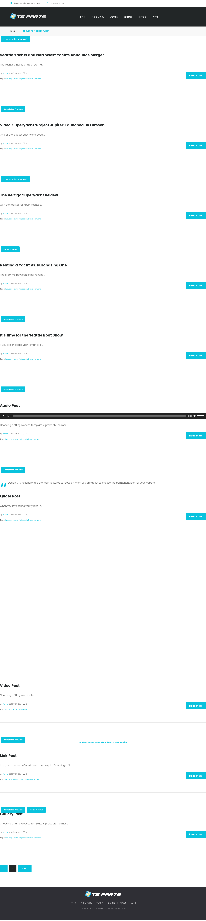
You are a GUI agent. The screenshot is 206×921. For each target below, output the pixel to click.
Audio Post (11, 406)
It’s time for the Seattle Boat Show (35, 336)
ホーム (82, 16)
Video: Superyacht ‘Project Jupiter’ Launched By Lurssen (59, 125)
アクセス (114, 16)
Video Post (11, 686)
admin (5, 73)
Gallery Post (12, 815)
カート (156, 16)
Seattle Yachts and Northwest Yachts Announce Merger (59, 55)
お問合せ (142, 16)
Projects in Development (15, 39)
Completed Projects (13, 109)
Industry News (11, 79)
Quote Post (11, 497)
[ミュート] (194, 416)
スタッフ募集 (98, 16)
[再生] (3, 416)
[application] (103, 417)
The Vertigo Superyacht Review (33, 195)
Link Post (9, 757)
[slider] (99, 417)
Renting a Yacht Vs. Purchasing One (38, 265)
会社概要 (128, 16)
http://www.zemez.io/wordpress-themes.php (104, 743)
